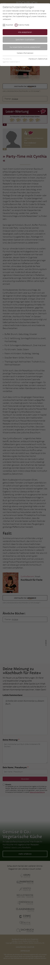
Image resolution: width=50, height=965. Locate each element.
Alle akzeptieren (25, 32)
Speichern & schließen (25, 39)
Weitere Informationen (25, 53)
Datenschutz (42, 59)
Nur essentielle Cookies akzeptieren (25, 47)
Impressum (33, 59)
